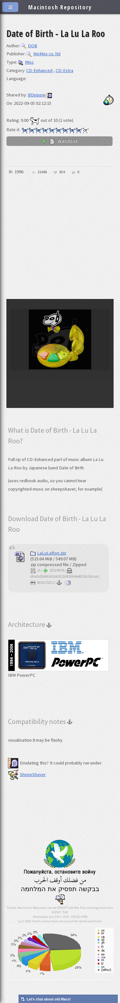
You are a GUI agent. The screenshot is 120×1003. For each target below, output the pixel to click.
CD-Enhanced (39, 70)
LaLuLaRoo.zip (48, 553)
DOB (29, 46)
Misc (26, 62)
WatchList (59, 141)
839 (62, 172)
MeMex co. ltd (43, 54)
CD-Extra (64, 70)
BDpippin (37, 95)
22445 (42, 172)
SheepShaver (27, 774)
